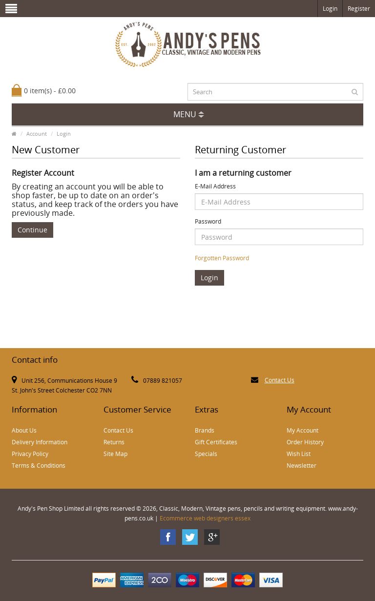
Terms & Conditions (38, 465)
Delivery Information (39, 442)
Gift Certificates (216, 442)
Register (359, 8)
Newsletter (301, 465)
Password (208, 221)
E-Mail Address (215, 186)
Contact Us (279, 380)
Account (36, 133)
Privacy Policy (30, 454)
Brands (204, 430)
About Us (24, 430)
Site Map (115, 454)
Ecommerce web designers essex (205, 518)
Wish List (299, 454)
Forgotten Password (222, 258)
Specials (206, 454)
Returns (114, 442)
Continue (32, 229)
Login (330, 8)
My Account (302, 430)
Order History (305, 442)
